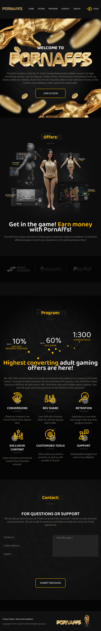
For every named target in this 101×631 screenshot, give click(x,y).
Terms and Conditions (24, 619)
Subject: (8, 553)
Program (53, 8)
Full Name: (9, 537)
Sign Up (77, 8)
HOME (31, 8)
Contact (65, 8)
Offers (41, 8)
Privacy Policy (8, 619)
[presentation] (50, 570)
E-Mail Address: (12, 545)
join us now (50, 93)
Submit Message (50, 583)
